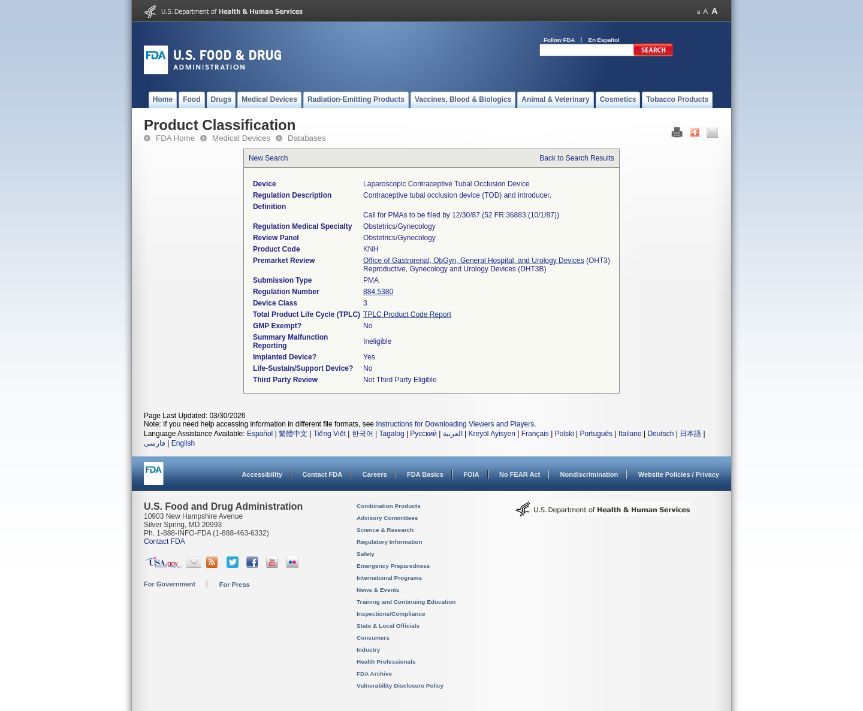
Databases (307, 138)
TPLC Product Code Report (407, 314)
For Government (169, 584)
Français (535, 433)
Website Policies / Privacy (678, 474)
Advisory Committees (387, 518)
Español (260, 433)
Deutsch (660, 433)
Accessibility (262, 474)
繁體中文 (293, 433)
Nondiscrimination (589, 474)
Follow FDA (559, 40)
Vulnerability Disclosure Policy (400, 685)
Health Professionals (386, 661)
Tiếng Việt (329, 433)
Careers (375, 474)
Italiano (630, 433)
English (183, 443)
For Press (234, 584)
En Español (604, 40)
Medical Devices (241, 138)
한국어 (362, 433)
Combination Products (389, 506)
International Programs (389, 577)
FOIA (471, 474)
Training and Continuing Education (406, 601)
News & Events (378, 589)
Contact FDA (322, 474)
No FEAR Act (519, 474)
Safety (366, 553)
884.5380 (378, 292)
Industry (368, 649)
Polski (564, 433)
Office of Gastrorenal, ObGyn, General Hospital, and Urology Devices (473, 260)
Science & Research (385, 530)
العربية (453, 433)
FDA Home (175, 138)
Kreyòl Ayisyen (491, 433)
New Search (268, 158)
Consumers (373, 637)
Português (596, 433)
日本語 (690, 433)
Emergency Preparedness (393, 565)
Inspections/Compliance (391, 613)
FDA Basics (425, 474)
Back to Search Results (576, 158)
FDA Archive (374, 673)
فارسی (154, 443)
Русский (423, 433)
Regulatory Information (390, 541)
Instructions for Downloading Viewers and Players (455, 424)
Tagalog (392, 433)
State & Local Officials (388, 625)
